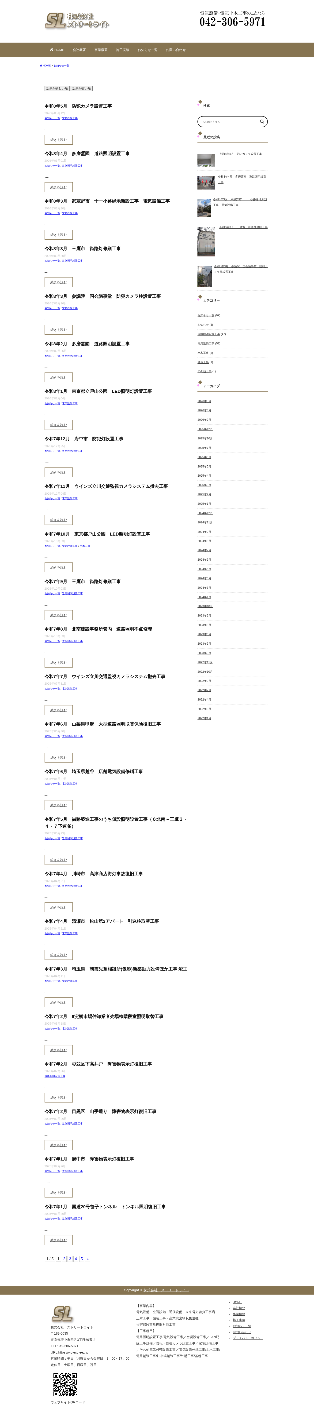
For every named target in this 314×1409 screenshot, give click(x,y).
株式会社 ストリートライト (166, 1290)
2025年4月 (204, 473)
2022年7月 (204, 682)
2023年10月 (204, 600)
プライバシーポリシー (248, 1338)
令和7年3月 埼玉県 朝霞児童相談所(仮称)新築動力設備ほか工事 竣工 (116, 969)
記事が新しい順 (57, 88)
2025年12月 (204, 427)
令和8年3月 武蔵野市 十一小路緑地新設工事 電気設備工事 (107, 201)
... (46, 128)
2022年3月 (204, 701)
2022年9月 (204, 673)
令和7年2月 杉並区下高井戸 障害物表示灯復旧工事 (98, 1064)
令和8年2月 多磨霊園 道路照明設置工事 (87, 343)
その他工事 (204, 370)
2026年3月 (204, 409)
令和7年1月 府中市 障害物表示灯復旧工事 (89, 1159)
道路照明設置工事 (72, 165)
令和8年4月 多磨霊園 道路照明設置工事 (87, 153)
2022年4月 (204, 692)
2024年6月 (204, 555)
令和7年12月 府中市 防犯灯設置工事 (84, 438)
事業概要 (101, 50)
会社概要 (79, 50)
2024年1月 (204, 591)
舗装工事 (203, 361)
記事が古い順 (81, 88)
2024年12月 (204, 509)
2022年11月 (204, 655)
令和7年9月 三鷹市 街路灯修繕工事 (83, 581)
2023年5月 (204, 637)
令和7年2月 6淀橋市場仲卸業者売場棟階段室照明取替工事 (104, 1016)
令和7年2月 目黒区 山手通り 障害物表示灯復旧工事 (100, 1111)
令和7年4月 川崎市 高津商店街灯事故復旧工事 (94, 873)
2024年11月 (204, 518)
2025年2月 (204, 491)
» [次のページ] (88, 1259)
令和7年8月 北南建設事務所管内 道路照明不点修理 (98, 629)
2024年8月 (204, 536)
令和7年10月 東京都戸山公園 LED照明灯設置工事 (97, 534)
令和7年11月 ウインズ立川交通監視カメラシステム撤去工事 (106, 486)
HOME (237, 1302)
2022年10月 (204, 664)
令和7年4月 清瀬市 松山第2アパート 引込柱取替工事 (102, 921)
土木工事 (85, 545)
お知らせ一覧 (148, 50)
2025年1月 (204, 500)
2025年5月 (204, 463)
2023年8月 (204, 619)
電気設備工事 (70, 118)
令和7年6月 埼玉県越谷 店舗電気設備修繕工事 (94, 771)
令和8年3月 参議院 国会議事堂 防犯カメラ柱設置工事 (103, 296)
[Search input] (229, 121)
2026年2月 (204, 418)
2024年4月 (204, 573)
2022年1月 (204, 710)
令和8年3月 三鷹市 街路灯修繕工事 (83, 248)
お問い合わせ (176, 50)
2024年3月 (204, 582)
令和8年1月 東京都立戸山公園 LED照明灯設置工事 (98, 391)
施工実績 (122, 50)
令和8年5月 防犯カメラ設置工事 (78, 106)
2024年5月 (204, 564)
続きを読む (58, 140)
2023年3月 (204, 646)
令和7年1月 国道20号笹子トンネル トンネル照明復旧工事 (105, 1206)
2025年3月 (204, 482)
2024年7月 (204, 546)
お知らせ (203, 324)
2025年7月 (204, 445)
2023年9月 (204, 609)
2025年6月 (204, 454)
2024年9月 (204, 527)
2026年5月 (204, 400)
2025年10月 (204, 436)
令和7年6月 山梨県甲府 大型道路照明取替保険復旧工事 (103, 724)
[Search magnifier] (262, 121)
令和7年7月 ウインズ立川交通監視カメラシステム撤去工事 (105, 676)
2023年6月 (204, 628)
